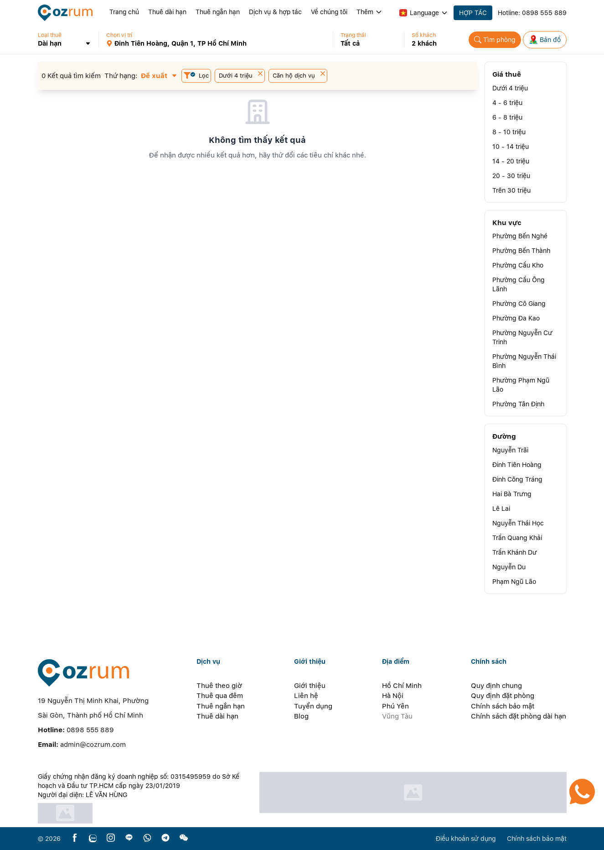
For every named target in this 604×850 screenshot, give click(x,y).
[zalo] (93, 838)
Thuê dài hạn (167, 12)
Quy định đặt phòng (502, 696)
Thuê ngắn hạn (218, 12)
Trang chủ (124, 12)
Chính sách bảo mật (502, 706)
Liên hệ (306, 696)
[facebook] (75, 838)
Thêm (369, 12)
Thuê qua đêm (219, 696)
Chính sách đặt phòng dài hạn (518, 716)
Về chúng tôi (329, 12)
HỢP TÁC (473, 12)
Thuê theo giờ (219, 686)
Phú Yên (395, 706)
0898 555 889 (544, 12)
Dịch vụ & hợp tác (275, 12)
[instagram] (111, 838)
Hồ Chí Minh (402, 686)
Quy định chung (496, 686)
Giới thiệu (309, 686)
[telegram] (165, 838)
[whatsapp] (147, 838)
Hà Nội (392, 696)
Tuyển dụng (313, 706)
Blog (301, 716)
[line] (129, 838)
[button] (68, 39)
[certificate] (143, 813)
